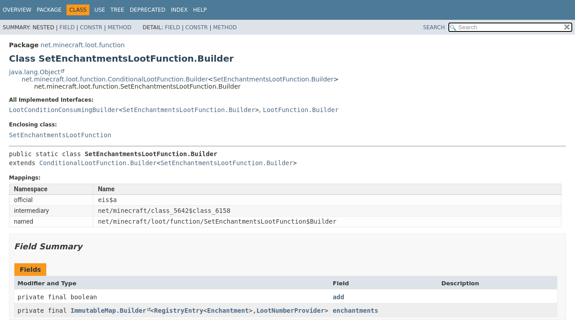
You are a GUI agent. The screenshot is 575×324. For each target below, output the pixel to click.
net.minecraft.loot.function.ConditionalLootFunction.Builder (115, 79)
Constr (91, 27)
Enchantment (228, 310)
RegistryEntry (178, 310)
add (338, 297)
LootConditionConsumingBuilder (64, 109)
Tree (117, 10)
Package (49, 10)
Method (120, 27)
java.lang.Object (34, 72)
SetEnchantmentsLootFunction (60, 135)
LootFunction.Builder (301, 109)
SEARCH (434, 27)
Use (99, 10)
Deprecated (148, 10)
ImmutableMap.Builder (108, 310)
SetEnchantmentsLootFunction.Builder (273, 79)
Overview (17, 10)
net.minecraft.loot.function (82, 45)
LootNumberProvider (291, 310)
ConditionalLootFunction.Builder (97, 162)
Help (200, 10)
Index (179, 10)
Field (67, 27)
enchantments (355, 310)
